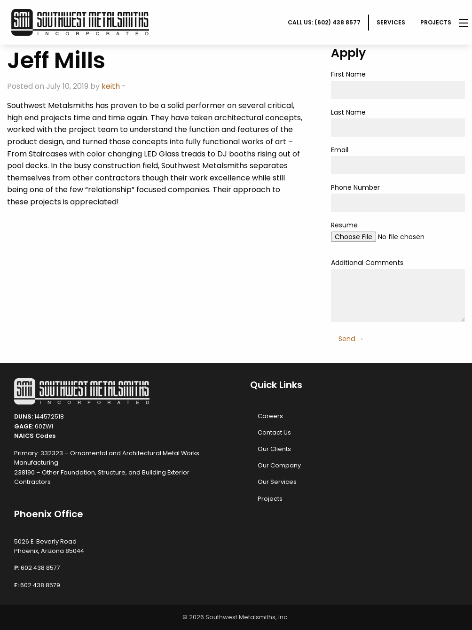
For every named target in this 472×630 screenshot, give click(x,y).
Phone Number (398, 197)
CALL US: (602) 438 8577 (324, 22)
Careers (270, 416)
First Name (398, 84)
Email (398, 159)
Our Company (279, 465)
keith (111, 86)
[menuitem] (324, 23)
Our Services (277, 482)
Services (391, 22)
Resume (398, 234)
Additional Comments (398, 289)
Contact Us (274, 432)
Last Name (398, 122)
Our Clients (274, 449)
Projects (435, 22)
